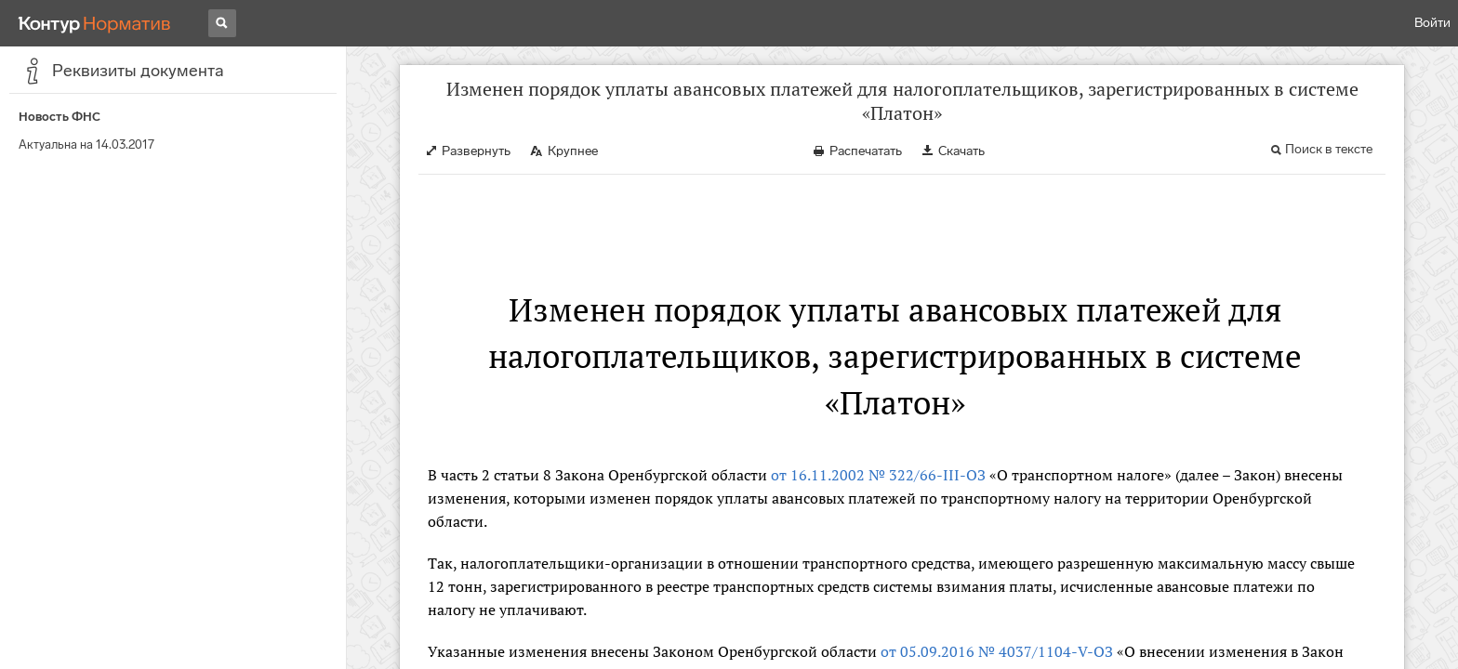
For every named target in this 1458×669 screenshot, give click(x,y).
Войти (1432, 23)
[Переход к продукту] (95, 23)
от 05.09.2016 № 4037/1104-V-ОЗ (997, 651)
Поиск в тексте (1328, 149)
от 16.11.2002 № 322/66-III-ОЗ (878, 475)
